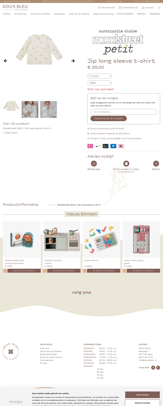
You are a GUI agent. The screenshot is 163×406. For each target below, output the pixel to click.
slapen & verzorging (103, 14)
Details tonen (132, 401)
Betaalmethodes (48, 354)
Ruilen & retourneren (51, 357)
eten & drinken (125, 14)
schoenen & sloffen (40, 14)
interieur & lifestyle (79, 14)
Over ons (44, 348)
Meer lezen (10, 133)
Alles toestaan (142, 377)
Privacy (43, 363)
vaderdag (154, 14)
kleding (7, 14)
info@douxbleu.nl (147, 360)
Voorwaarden (47, 360)
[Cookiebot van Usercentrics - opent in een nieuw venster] (16, 401)
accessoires (20, 14)
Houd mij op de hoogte (108, 118)
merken (141, 14)
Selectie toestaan (142, 385)
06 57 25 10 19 (146, 357)
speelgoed (59, 14)
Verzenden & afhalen (51, 351)
